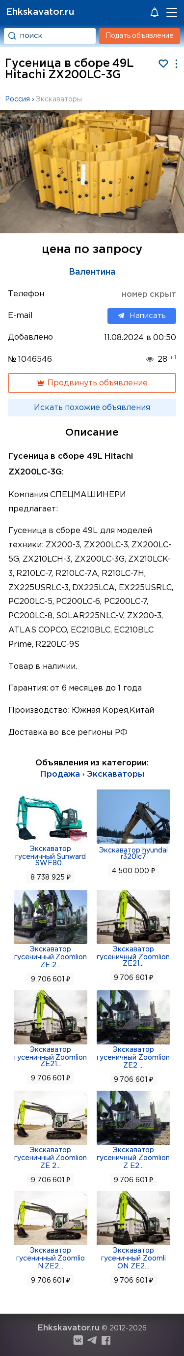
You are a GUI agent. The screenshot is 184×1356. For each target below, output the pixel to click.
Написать (142, 316)
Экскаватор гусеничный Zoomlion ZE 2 (50, 957)
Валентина (92, 272)
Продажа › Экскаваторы (92, 774)
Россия (17, 99)
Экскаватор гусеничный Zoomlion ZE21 (133, 956)
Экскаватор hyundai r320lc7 (133, 854)
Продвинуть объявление (92, 382)
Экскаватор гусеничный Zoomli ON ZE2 (133, 1258)
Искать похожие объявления (92, 407)
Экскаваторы (59, 99)
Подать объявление (139, 36)
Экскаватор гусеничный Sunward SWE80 (50, 856)
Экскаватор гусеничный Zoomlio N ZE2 (50, 1258)
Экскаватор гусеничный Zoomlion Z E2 (133, 1158)
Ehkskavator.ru (40, 12)
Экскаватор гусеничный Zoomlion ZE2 (133, 1058)
